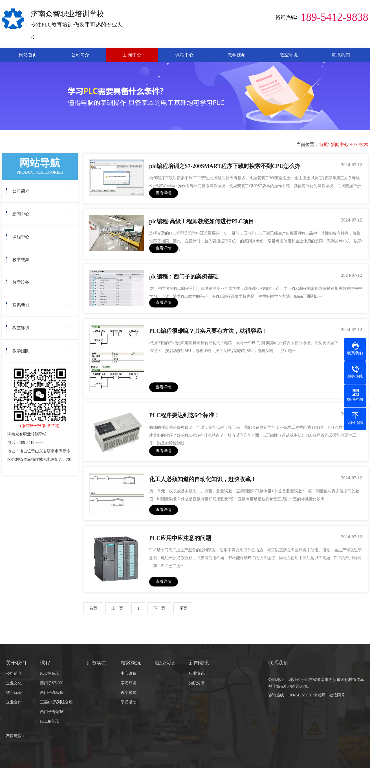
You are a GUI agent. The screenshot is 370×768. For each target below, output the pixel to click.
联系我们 (341, 54)
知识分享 (197, 683)
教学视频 (237, 54)
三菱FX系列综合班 (56, 702)
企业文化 (14, 683)
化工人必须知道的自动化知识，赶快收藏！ (202, 479)
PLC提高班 (49, 673)
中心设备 (128, 673)
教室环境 (289, 54)
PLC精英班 (49, 721)
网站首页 (28, 54)
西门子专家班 (52, 712)
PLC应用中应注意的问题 (180, 538)
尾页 (183, 608)
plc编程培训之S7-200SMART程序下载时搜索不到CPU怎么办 (224, 166)
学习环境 (128, 683)
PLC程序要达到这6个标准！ (184, 415)
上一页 (117, 608)
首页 (323, 144)
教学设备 (20, 282)
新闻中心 (132, 54)
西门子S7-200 (51, 683)
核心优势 (14, 692)
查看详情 (163, 193)
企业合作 (14, 702)
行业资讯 (197, 673)
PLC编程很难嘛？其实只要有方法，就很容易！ (208, 331)
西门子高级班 (52, 692)
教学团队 (20, 351)
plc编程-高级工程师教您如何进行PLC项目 (201, 221)
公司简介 (80, 54)
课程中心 (184, 54)
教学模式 (128, 692)
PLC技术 (359, 144)
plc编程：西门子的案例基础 (184, 276)
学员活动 (128, 702)
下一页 (159, 608)
